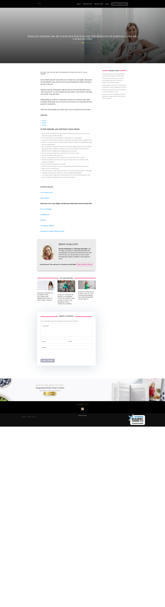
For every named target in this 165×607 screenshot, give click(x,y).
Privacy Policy (31, 417)
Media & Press (98, 4)
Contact (24, 417)
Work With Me (87, 4)
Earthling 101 (45, 214)
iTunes (44, 120)
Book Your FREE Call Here (84, 264)
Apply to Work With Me (119, 4)
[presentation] (53, 354)
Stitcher (44, 125)
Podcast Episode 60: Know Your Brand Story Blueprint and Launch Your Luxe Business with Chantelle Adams (66, 299)
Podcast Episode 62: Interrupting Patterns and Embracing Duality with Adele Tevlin (45, 296)
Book (107, 4)
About (79, 4)
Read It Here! (50, 393)
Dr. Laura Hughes (47, 209)
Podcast (83, 48)
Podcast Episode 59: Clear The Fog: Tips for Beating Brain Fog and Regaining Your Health (86, 295)
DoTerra (43, 220)
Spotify (44, 123)
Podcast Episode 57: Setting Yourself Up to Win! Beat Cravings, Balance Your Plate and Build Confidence (114, 96)
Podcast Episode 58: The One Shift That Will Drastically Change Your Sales (114, 90)
